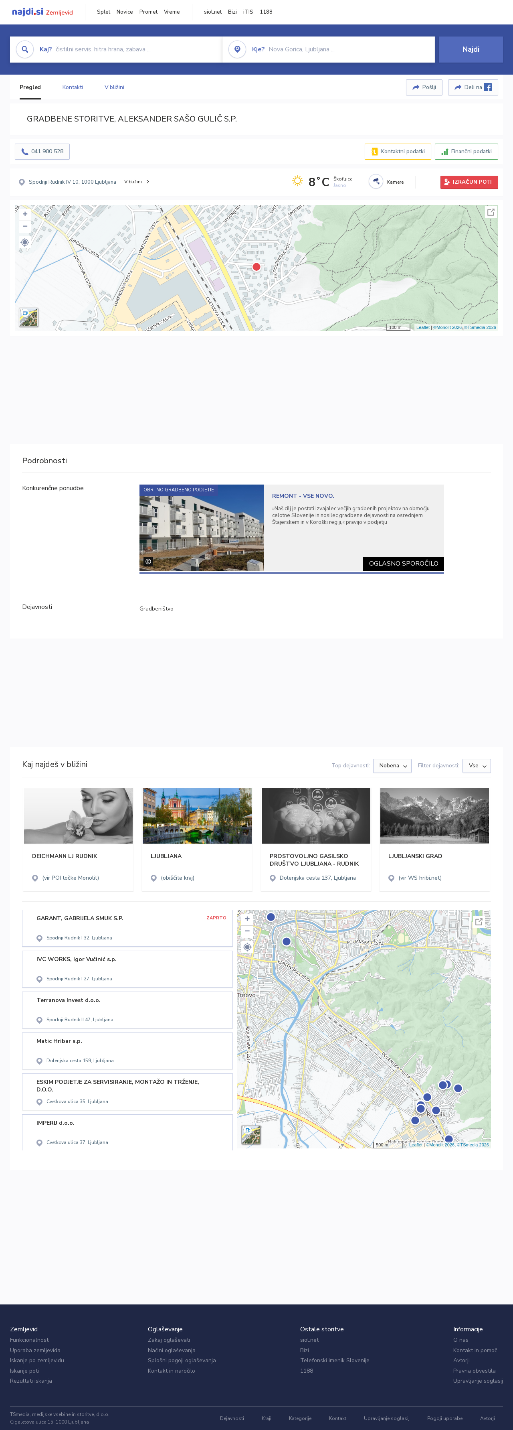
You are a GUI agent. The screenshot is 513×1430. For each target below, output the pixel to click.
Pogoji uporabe (445, 1418)
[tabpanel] (291, 528)
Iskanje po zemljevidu (37, 1360)
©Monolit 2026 (447, 327)
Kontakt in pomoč (475, 1350)
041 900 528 (47, 151)
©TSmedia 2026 (480, 327)
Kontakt (337, 1418)
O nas (461, 1340)
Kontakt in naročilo (171, 1371)
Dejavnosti (232, 1418)
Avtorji (461, 1360)
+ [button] (25, 215)
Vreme (172, 12)
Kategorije (300, 1418)
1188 (266, 12)
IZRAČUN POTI (472, 182)
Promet (148, 12)
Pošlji (429, 87)
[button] (25, 242)
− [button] (25, 227)
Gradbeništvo (156, 609)
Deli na (478, 87)
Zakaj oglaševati (169, 1340)
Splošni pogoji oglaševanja (182, 1360)
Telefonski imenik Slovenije (335, 1360)
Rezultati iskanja (31, 1381)
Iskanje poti (24, 1371)
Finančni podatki (471, 151)
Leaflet (423, 327)
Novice (125, 12)
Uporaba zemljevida (35, 1350)
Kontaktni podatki (403, 151)
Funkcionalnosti (30, 1340)
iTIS (248, 12)
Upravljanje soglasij (478, 1381)
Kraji (266, 1418)
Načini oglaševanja (172, 1350)
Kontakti (73, 87)
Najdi (471, 49)
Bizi (232, 12)
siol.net (213, 12)
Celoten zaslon (491, 212)
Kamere (395, 182)
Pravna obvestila (474, 1371)
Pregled (30, 87)
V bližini (114, 87)
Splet (103, 12)
